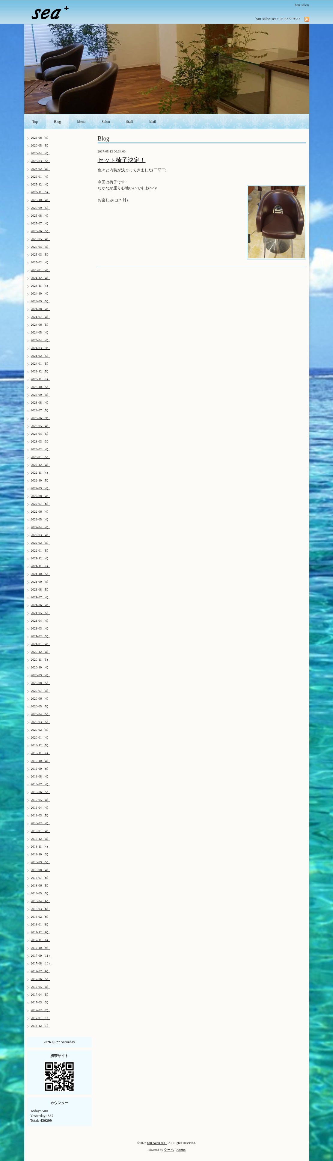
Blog (57, 122)
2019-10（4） (40, 761)
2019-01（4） (40, 831)
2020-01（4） (40, 737)
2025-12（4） (40, 184)
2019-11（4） (40, 753)
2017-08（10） (41, 963)
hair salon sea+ (157, 1143)
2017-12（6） (40, 932)
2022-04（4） (40, 527)
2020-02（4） (40, 729)
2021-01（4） (40, 644)
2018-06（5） (40, 885)
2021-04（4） (40, 620)
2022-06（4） (40, 511)
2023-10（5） (40, 387)
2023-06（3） (40, 418)
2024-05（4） (40, 332)
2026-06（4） (40, 137)
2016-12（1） (40, 1025)
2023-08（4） (40, 402)
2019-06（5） (40, 792)
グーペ (169, 1149)
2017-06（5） (40, 979)
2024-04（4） (40, 340)
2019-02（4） (40, 823)
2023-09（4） (40, 394)
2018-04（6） (40, 901)
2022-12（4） (40, 464)
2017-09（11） (41, 955)
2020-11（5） (40, 659)
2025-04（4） (40, 246)
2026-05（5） (40, 145)
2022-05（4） (40, 519)
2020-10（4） (40, 667)
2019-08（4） (40, 776)
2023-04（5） (40, 433)
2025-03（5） (40, 254)
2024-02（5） (40, 355)
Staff (129, 122)
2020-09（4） (40, 675)
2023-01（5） (40, 457)
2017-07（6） (40, 971)
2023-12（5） (40, 371)
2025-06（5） (40, 231)
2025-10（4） (40, 200)
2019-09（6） (40, 768)
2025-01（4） (40, 270)
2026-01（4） (40, 176)
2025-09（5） (40, 207)
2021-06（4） (40, 605)
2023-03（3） (40, 441)
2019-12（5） (40, 745)
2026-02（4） (40, 168)
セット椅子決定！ (122, 160)
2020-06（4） (40, 698)
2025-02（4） (40, 262)
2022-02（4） (40, 542)
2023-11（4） (40, 379)
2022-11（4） (40, 472)
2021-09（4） (40, 581)
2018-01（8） (40, 924)
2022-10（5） (40, 480)
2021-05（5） (40, 613)
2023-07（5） (40, 410)
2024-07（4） (40, 316)
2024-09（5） (40, 301)
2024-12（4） (40, 278)
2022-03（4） (40, 535)
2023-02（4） (40, 449)
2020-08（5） (40, 683)
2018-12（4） (40, 838)
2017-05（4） (40, 986)
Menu (81, 122)
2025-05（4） (40, 239)
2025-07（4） (40, 223)
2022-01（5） (40, 550)
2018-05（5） (40, 893)
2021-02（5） (40, 636)
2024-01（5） (40, 363)
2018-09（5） (40, 862)
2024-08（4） (40, 309)
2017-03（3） (40, 1002)
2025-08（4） (40, 215)
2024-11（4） (40, 285)
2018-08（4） (40, 870)
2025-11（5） (40, 192)
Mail (152, 122)
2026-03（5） (40, 161)
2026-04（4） (40, 153)
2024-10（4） (40, 293)
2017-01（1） (40, 1018)
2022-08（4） (40, 496)
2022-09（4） (40, 488)
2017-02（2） (40, 1010)
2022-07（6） (40, 503)
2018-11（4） (40, 846)
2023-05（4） (40, 426)
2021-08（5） (40, 589)
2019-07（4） (40, 784)
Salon (106, 122)
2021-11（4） (40, 566)
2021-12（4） (40, 558)
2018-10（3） (40, 854)
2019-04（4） (40, 807)
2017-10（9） (40, 947)
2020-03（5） (40, 722)
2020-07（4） (40, 690)
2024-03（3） (40, 348)
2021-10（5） (40, 574)
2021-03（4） (40, 628)
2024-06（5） (40, 324)
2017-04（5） (40, 994)
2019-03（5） (40, 815)
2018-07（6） (40, 877)
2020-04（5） (40, 714)
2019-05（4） (40, 799)
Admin (181, 1149)
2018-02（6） (40, 916)
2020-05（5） (40, 706)
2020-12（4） (40, 651)
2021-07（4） (40, 597)
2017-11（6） (40, 940)
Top (35, 122)
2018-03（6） (40, 909)
